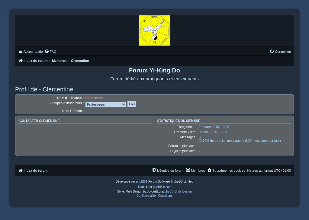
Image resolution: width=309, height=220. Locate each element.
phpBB (140, 181)
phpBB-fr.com (162, 187)
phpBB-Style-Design (178, 191)
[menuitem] (50, 51)
